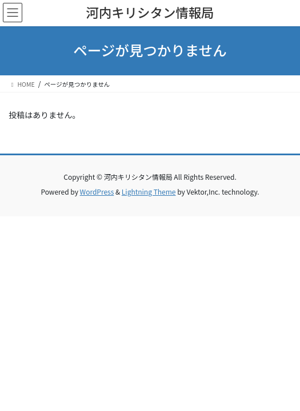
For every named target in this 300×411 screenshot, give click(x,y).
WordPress (97, 191)
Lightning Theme (149, 191)
